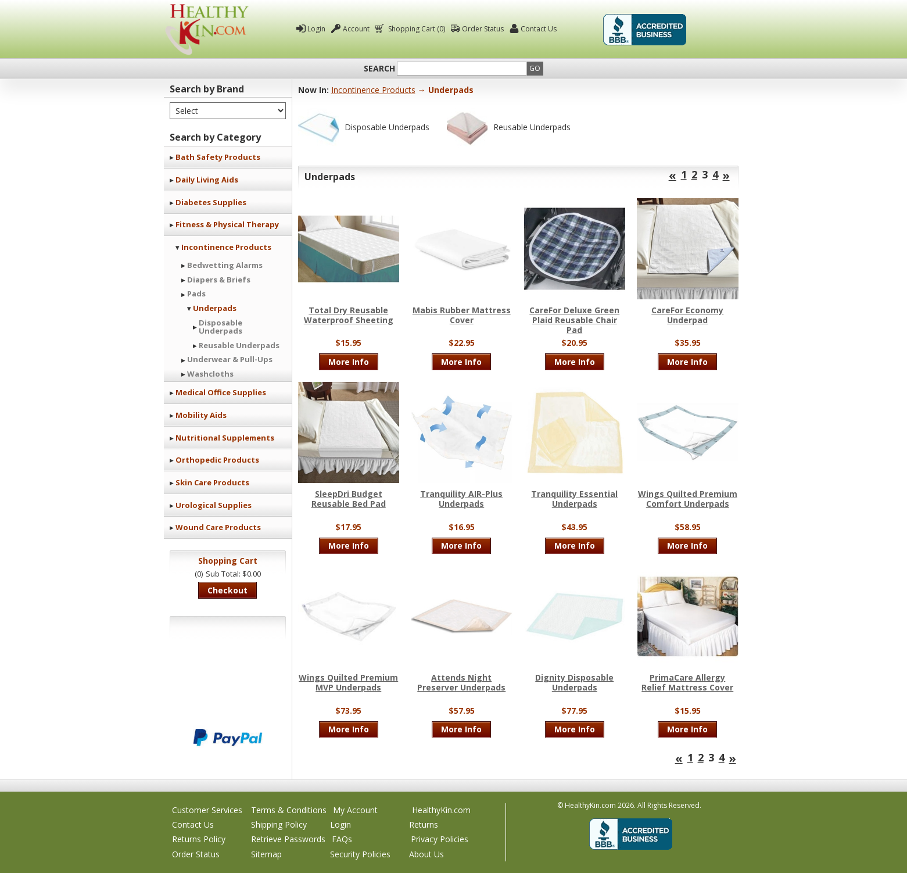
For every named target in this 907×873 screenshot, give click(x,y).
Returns (423, 824)
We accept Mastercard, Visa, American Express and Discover (227, 698)
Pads (196, 293)
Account (356, 29)
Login (316, 29)
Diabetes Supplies (210, 202)
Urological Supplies (213, 505)
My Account (355, 809)
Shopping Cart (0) (415, 29)
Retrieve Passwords (288, 839)
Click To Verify (717, 29)
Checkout (227, 590)
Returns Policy (198, 839)
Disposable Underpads (220, 326)
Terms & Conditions (289, 809)
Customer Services (207, 809)
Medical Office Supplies (220, 392)
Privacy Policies (439, 839)
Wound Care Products (218, 527)
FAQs (342, 839)
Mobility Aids (201, 415)
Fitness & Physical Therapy (227, 224)
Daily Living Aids (206, 179)
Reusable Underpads (239, 345)
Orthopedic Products (217, 460)
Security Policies (360, 854)
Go (534, 68)
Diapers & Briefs (218, 279)
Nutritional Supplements (224, 437)
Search (379, 69)
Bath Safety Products (217, 157)
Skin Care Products (212, 482)
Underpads (214, 308)
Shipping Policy (279, 824)
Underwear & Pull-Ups (230, 359)
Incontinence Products (226, 247)
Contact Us (539, 29)
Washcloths (210, 373)
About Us (426, 854)
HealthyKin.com (441, 809)
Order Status (483, 29)
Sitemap (266, 854)
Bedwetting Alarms (225, 265)
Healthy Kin (206, 29)
